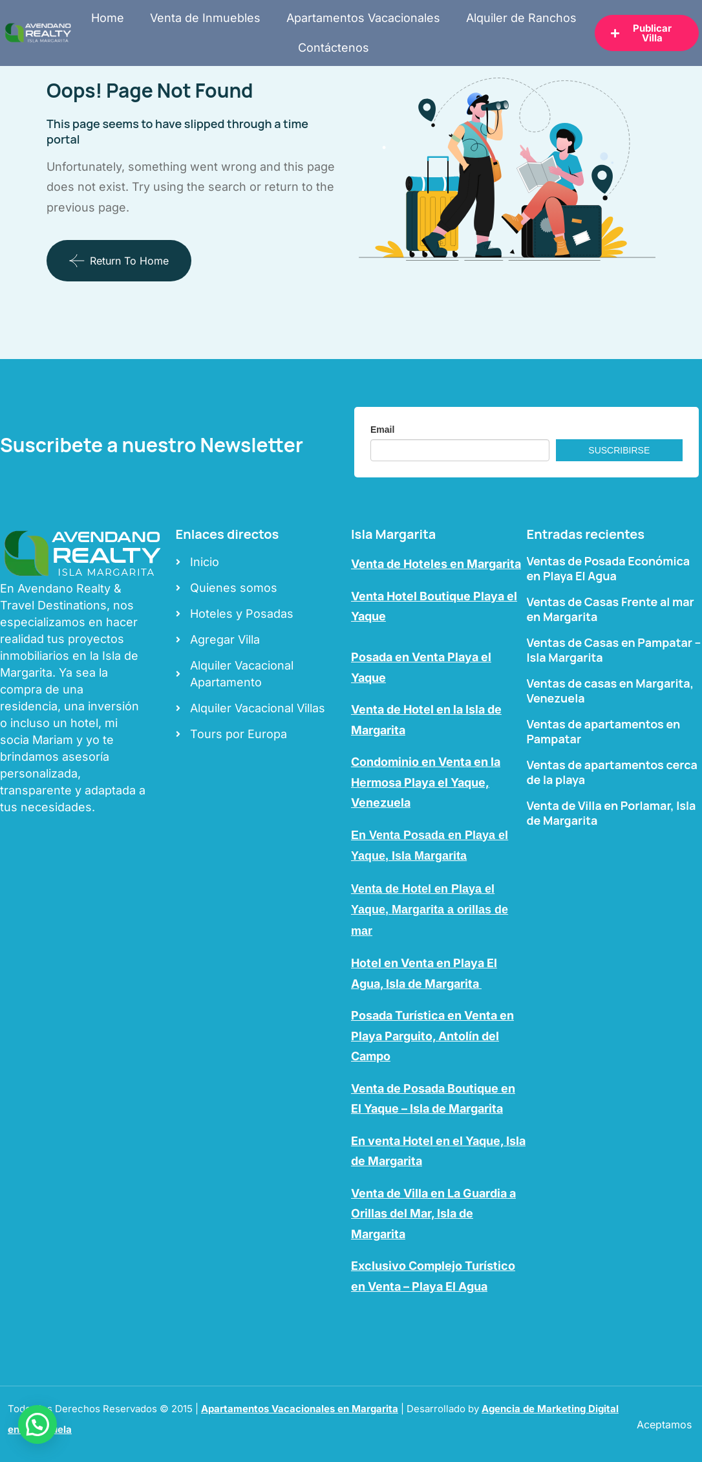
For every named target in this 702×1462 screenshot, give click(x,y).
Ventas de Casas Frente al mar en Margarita (610, 609)
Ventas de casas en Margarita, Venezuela (610, 690)
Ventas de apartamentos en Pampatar (604, 731)
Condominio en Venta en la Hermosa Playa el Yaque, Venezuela (425, 782)
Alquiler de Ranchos (521, 18)
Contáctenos (333, 47)
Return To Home (119, 260)
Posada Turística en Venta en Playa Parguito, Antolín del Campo (432, 1036)
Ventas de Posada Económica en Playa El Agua (608, 568)
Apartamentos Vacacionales (363, 18)
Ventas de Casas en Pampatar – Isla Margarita (614, 650)
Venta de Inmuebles (205, 18)
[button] (37, 1424)
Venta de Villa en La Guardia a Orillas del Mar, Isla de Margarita (433, 1213)
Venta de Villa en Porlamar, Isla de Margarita (611, 813)
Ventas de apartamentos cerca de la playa (612, 772)
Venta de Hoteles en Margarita (436, 564)
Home (107, 18)
